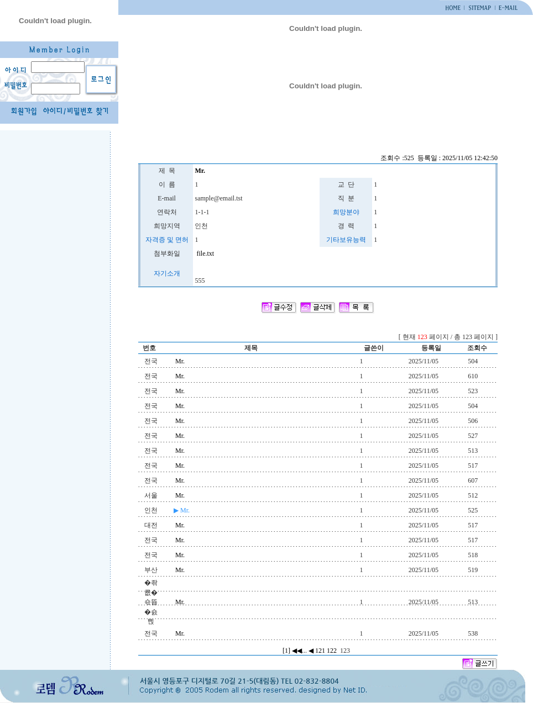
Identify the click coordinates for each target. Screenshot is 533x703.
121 (320, 650)
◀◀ (297, 650)
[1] (286, 650)
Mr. (180, 361)
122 (332, 650)
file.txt (204, 253)
